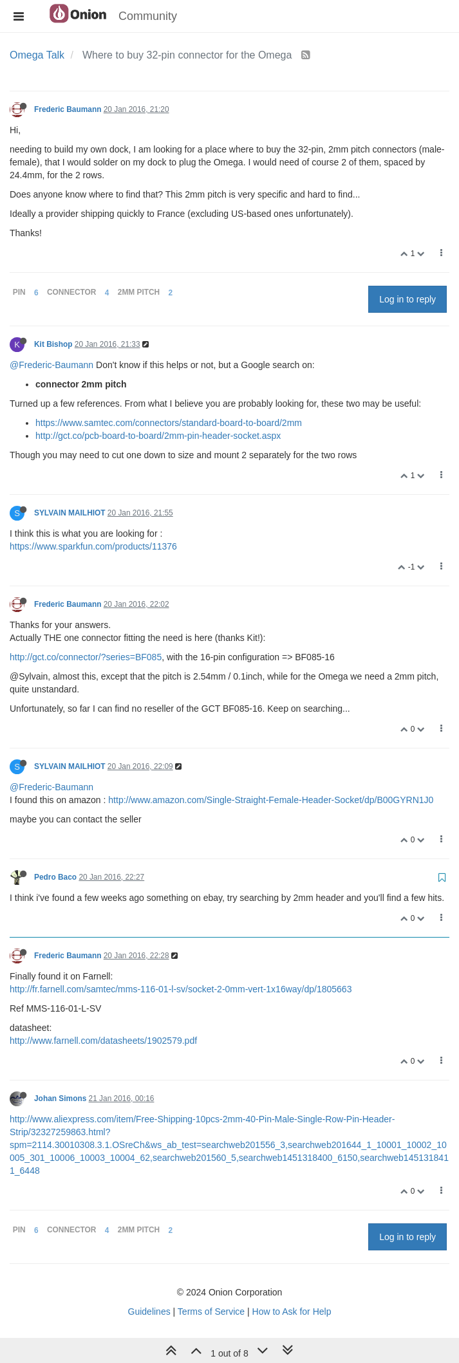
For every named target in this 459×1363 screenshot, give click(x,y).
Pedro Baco (55, 877)
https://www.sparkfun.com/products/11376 (93, 546)
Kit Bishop (53, 344)
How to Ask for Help (292, 1311)
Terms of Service (211, 1311)
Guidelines (149, 1311)
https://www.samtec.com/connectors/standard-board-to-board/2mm (168, 423)
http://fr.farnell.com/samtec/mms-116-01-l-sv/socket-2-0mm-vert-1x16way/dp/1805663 (180, 989)
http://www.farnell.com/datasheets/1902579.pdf (103, 1040)
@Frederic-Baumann (51, 365)
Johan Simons (60, 1098)
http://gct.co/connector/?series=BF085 (86, 657)
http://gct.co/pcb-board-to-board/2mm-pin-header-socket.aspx (158, 436)
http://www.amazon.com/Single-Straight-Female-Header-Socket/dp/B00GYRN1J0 (270, 800)
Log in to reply (407, 299)
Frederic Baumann (67, 109)
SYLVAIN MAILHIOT (70, 512)
